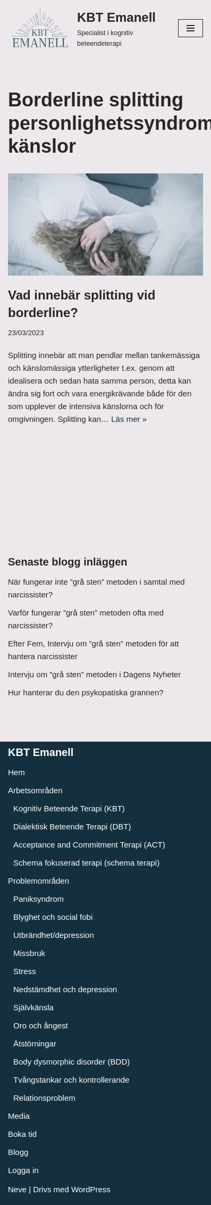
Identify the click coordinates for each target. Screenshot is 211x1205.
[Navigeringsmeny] (190, 28)
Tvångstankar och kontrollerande (71, 1079)
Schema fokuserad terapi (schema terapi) (86, 862)
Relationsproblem (44, 1097)
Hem (16, 772)
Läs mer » (129, 418)
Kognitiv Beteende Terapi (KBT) (69, 808)
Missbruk (29, 953)
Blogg (18, 1152)
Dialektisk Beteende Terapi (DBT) (72, 826)
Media (19, 1115)
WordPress (91, 1189)
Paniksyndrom (38, 898)
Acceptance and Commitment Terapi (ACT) (89, 844)
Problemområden (38, 880)
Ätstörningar (34, 1043)
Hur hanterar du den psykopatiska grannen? (86, 692)
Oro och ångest (40, 1025)
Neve (17, 1189)
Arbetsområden (35, 790)
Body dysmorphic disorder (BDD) (71, 1061)
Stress (24, 971)
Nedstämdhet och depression (65, 989)
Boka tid (22, 1133)
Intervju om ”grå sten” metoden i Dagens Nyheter (94, 674)
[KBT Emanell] (85, 28)
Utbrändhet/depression (53, 935)
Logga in (23, 1170)
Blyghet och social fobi (52, 916)
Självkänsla (33, 1007)
